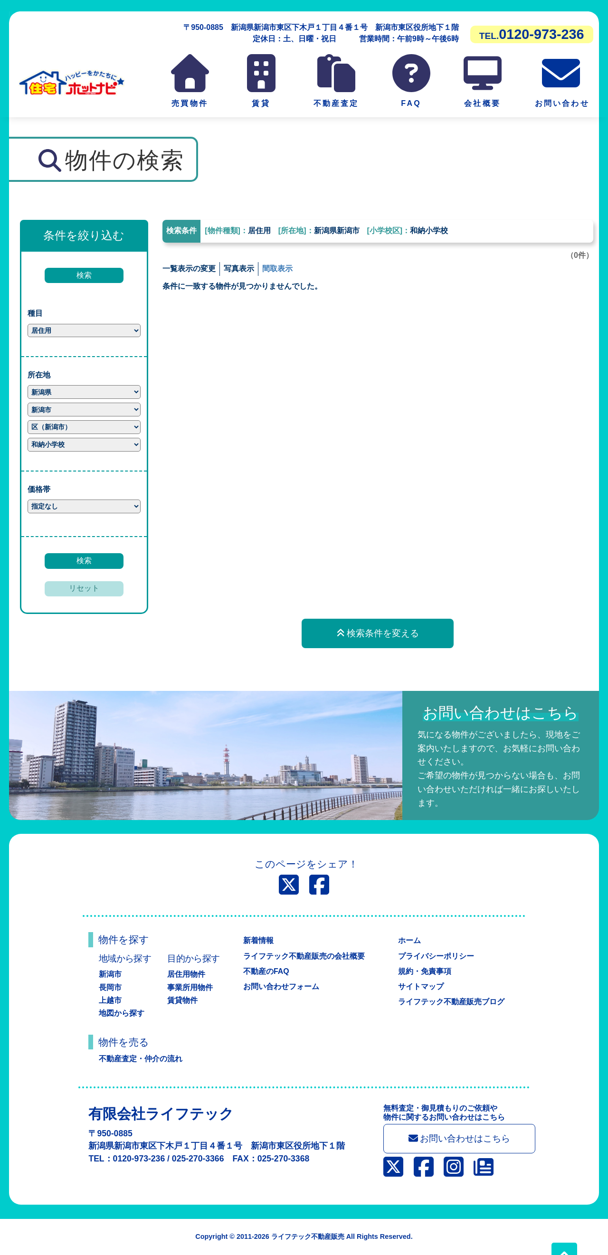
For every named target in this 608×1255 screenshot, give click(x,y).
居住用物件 (186, 974)
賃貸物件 (182, 1000)
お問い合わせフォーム (281, 986)
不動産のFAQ (266, 971)
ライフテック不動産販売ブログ (451, 1002)
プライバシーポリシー (436, 956)
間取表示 (277, 268)
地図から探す (121, 1013)
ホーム (409, 940)
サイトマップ (421, 986)
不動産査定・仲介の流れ (140, 1059)
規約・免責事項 (424, 971)
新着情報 (258, 940)
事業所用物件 (190, 987)
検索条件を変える (378, 633)
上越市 (110, 1000)
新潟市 (110, 974)
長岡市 (110, 987)
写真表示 (239, 268)
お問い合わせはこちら (459, 1138)
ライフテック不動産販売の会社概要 (304, 956)
